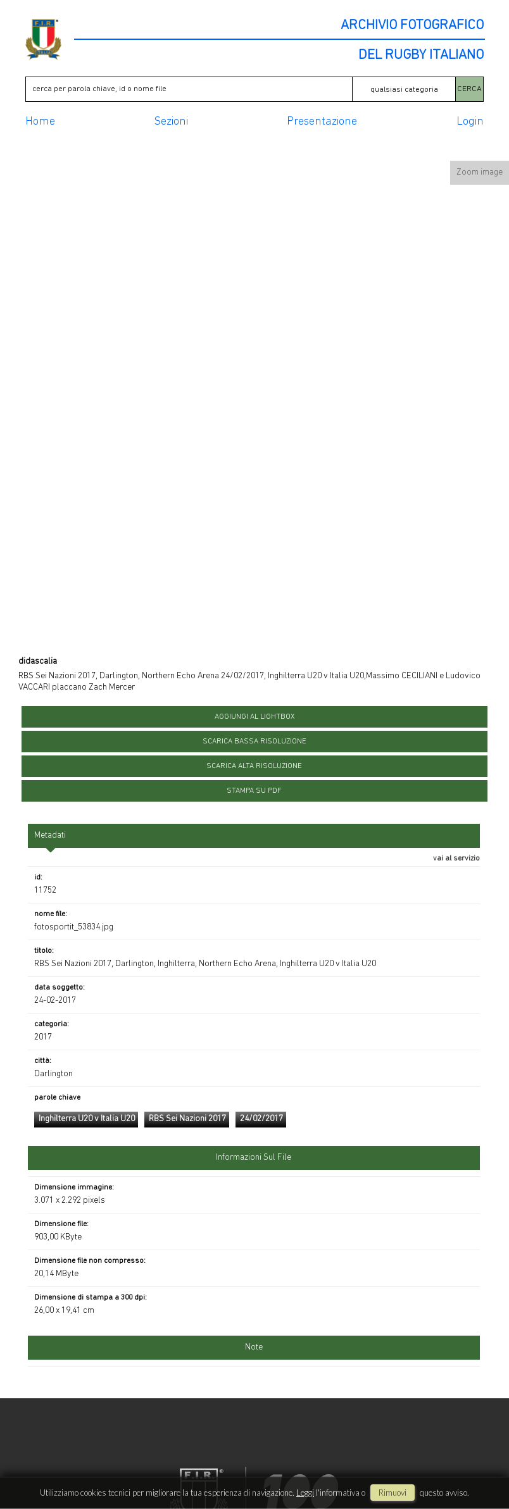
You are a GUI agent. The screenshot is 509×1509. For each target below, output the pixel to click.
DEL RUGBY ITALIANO (421, 56)
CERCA (469, 89)
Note (254, 1347)
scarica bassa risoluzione (254, 741)
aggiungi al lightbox (254, 717)
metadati (50, 835)
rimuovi (392, 1492)
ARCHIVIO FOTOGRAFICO (412, 26)
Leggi (305, 1492)
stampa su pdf (254, 791)
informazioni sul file (253, 1157)
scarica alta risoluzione (254, 766)
